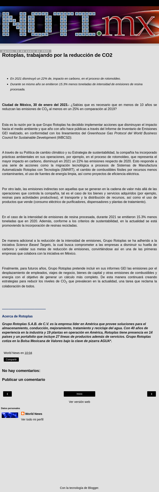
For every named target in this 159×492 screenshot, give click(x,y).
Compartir (11, 359)
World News (33, 413)
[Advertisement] (79, 454)
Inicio (79, 393)
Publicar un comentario (23, 379)
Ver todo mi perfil (32, 419)
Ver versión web (79, 401)
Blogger (93, 488)
